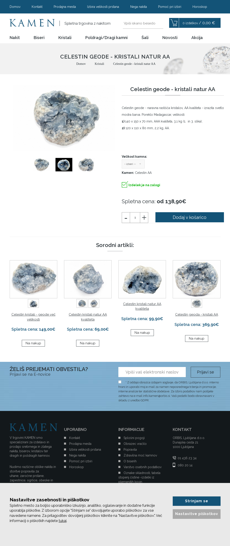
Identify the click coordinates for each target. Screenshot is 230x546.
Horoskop (199, 7)
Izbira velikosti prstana (103, 7)
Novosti (169, 37)
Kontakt (37, 7)
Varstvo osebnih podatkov (142, 467)
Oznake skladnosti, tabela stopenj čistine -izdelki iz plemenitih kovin (139, 477)
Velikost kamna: (134, 156)
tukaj (62, 521)
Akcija (197, 37)
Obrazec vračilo (135, 444)
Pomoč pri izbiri (169, 7)
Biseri (39, 37)
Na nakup (33, 343)
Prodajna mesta (65, 7)
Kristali (64, 37)
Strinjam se (196, 501)
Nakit (15, 37)
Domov (15, 7)
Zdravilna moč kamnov (140, 455)
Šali (145, 37)
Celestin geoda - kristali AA (196, 314)
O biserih (130, 461)
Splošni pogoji (134, 438)
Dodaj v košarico (189, 217)
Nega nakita (138, 7)
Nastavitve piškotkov (196, 514)
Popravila (130, 449)
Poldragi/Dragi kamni (106, 37)
